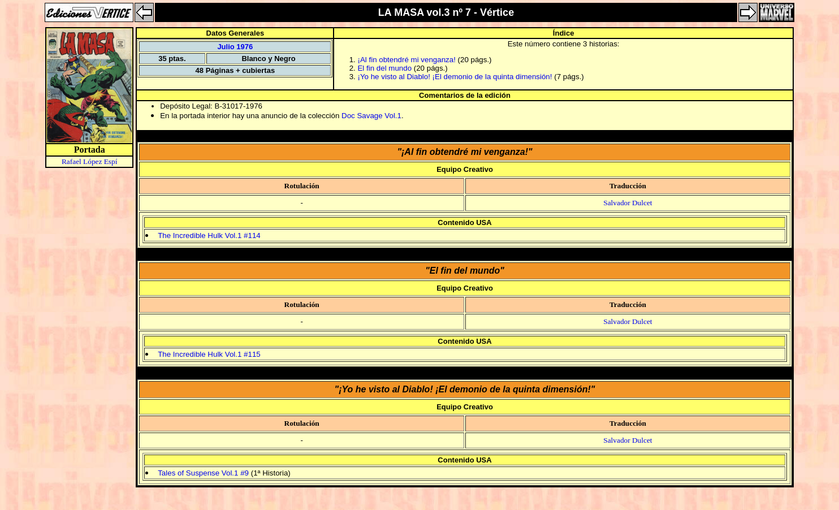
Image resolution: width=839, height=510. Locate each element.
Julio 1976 (235, 46)
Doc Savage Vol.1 (371, 115)
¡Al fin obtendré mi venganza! (406, 59)
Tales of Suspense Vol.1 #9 (203, 473)
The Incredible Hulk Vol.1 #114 (209, 235)
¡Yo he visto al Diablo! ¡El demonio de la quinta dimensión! (454, 76)
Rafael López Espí (89, 161)
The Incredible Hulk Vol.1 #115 (209, 354)
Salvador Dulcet (627, 202)
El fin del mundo (384, 68)
